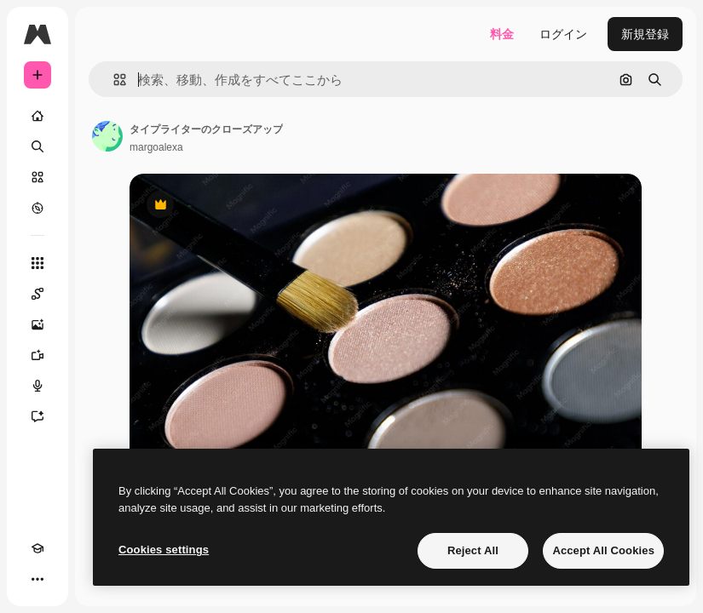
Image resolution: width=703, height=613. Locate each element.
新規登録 (645, 34)
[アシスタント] (37, 416)
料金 (502, 34)
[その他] (37, 579)
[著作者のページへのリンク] (107, 136)
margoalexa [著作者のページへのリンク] (156, 147)
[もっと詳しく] (37, 207)
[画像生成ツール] (37, 324)
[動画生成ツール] (37, 355)
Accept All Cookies (603, 550)
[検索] (37, 146)
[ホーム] (37, 115)
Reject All (472, 550)
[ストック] (37, 177)
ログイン (563, 34)
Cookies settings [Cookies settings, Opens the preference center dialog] (163, 549)
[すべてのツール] (37, 263)
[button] (112, 79)
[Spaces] (37, 293)
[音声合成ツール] (37, 385)
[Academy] (37, 548)
